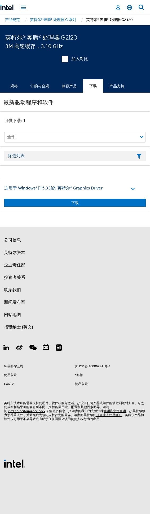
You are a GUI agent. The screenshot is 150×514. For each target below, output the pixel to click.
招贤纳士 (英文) (18, 327)
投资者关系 (14, 277)
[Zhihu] (58, 348)
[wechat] (32, 348)
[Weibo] (19, 348)
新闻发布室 (14, 302)
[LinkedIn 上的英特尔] (6, 348)
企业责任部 (14, 265)
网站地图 (12, 314)
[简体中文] (130, 7)
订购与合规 (39, 86)
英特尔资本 (14, 252)
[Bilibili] (45, 348)
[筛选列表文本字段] (75, 156)
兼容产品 (69, 86)
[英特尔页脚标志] (14, 463)
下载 (93, 85)
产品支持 (116, 86)
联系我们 (12, 290)
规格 (14, 86)
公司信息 (12, 240)
